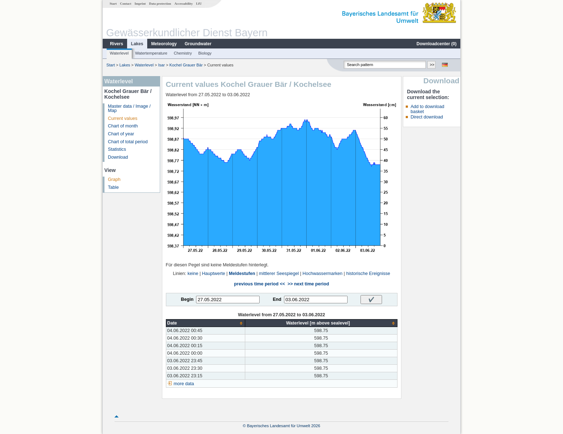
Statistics (117, 149)
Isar (161, 65)
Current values (123, 118)
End (277, 299)
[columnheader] (205, 323)
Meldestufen (242, 273)
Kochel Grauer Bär (186, 65)
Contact (125, 3)
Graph (114, 179)
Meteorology (164, 43)
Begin (187, 299)
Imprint (140, 3)
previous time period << (259, 283)
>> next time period (308, 283)
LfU (199, 3)
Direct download (426, 117)
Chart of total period (128, 141)
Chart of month (123, 126)
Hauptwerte (213, 273)
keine (192, 273)
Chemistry (183, 53)
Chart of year (121, 133)
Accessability (184, 3)
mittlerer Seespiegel (279, 273)
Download (118, 157)
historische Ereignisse (368, 273)
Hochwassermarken (323, 273)
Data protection (160, 3)
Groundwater (198, 43)
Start (113, 3)
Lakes (137, 43)
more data (184, 383)
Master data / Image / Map (129, 108)
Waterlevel (119, 53)
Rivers (116, 43)
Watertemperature (151, 53)
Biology (204, 53)
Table (113, 187)
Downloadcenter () (436, 43)
